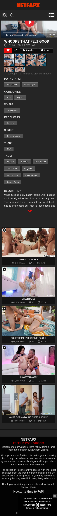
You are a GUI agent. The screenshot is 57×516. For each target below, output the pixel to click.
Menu (51, 15)
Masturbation (12, 175)
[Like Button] (8, 50)
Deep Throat (12, 168)
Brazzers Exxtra (13, 136)
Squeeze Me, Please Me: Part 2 (28, 338)
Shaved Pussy (13, 182)
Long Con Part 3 (28, 259)
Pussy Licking (31, 175)
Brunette (24, 162)
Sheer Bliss (28, 298)
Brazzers (10, 123)
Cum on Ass (40, 162)
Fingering (28, 168)
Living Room (12, 110)
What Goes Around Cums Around (28, 417)
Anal (9, 97)
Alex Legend (12, 85)
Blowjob (10, 162)
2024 (9, 149)
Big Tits (20, 97)
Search (4, 15)
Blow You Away (28, 377)
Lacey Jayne (29, 85)
